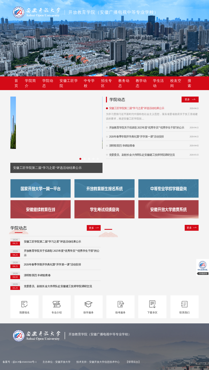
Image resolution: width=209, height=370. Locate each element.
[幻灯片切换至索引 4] (93, 159)
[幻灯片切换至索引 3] (89, 159)
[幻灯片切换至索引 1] (80, 159)
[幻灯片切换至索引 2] (85, 159)
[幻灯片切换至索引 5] (98, 159)
